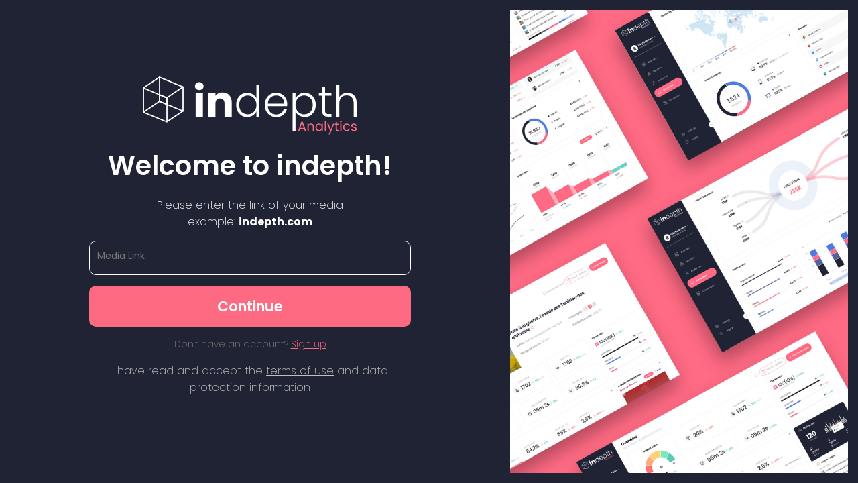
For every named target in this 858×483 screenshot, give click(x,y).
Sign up (308, 344)
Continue (250, 306)
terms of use (300, 370)
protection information (250, 387)
